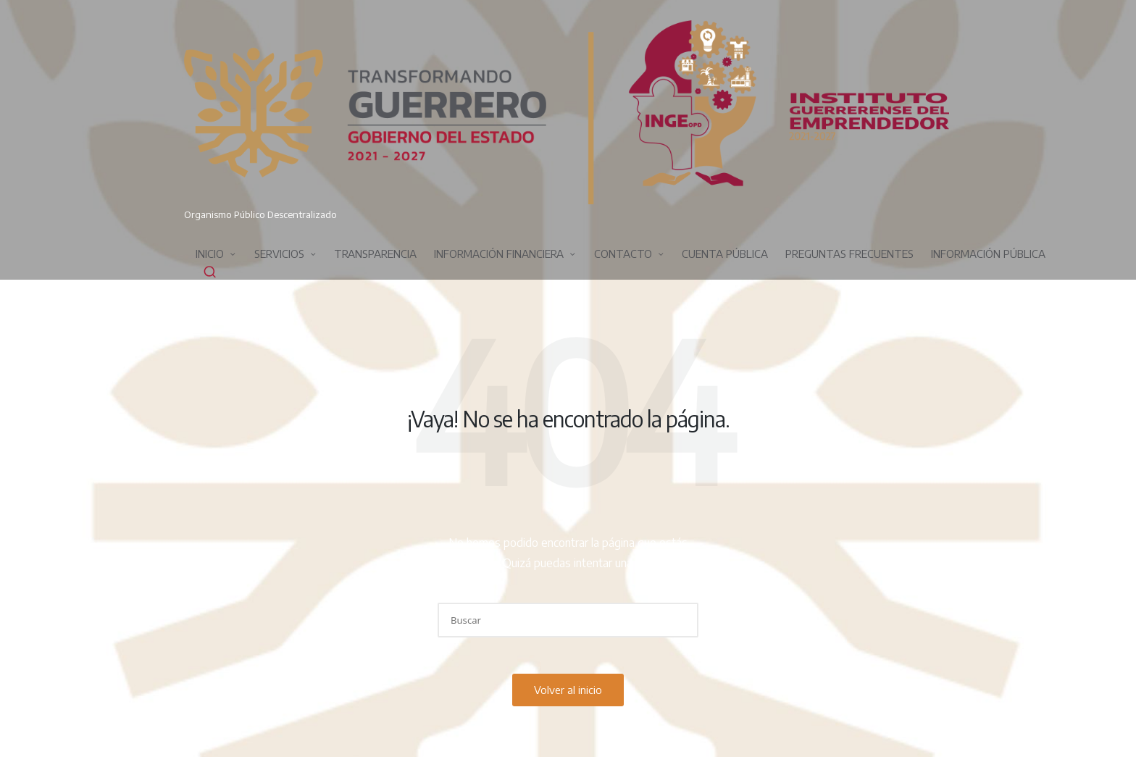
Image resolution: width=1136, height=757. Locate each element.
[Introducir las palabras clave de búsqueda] (568, 620)
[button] (678, 620)
